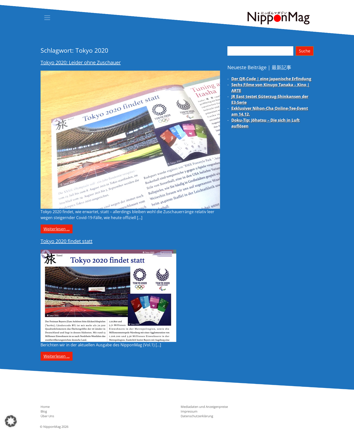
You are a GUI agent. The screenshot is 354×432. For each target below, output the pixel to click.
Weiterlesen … (58, 229)
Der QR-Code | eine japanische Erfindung (271, 78)
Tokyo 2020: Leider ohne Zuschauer (81, 62)
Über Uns (47, 416)
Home (45, 406)
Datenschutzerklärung (197, 416)
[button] (11, 421)
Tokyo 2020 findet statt (66, 241)
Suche (304, 51)
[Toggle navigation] (47, 17)
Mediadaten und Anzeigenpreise (204, 406)
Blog (44, 411)
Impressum (189, 411)
